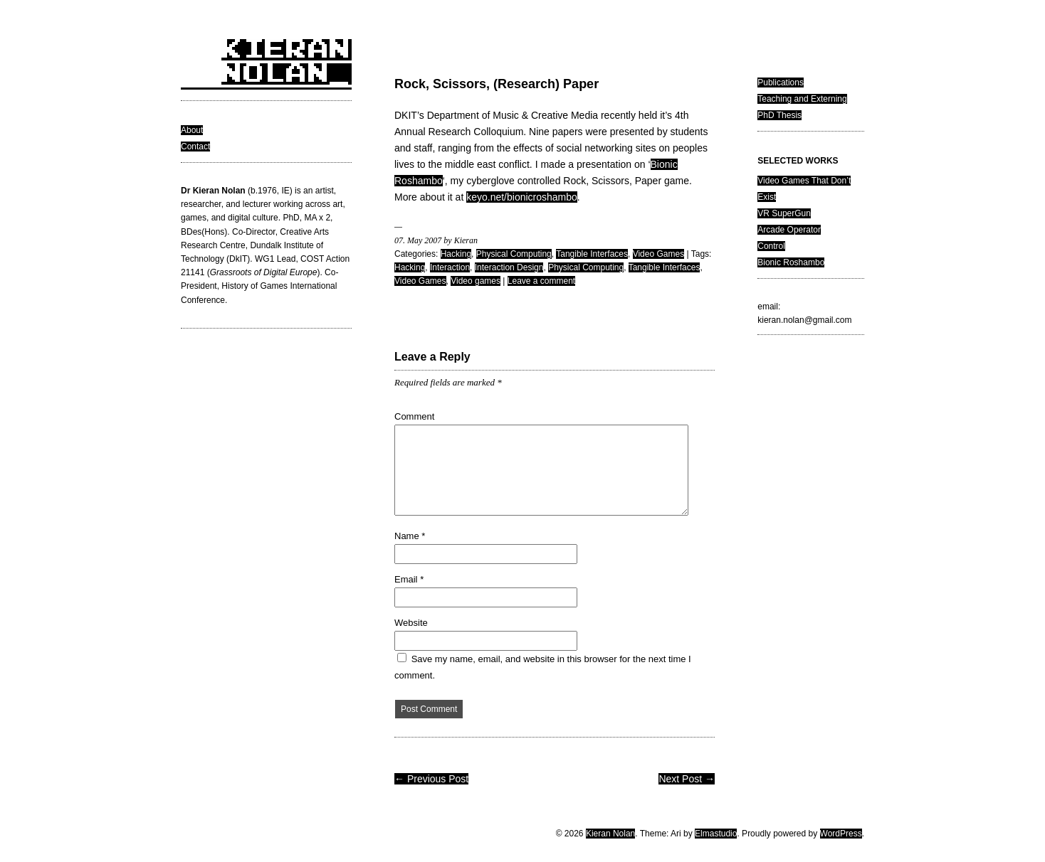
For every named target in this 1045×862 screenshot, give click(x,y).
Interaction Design (509, 267)
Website (411, 622)
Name (409, 536)
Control (771, 246)
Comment (414, 416)
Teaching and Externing (801, 99)
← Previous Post (431, 778)
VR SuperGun (784, 213)
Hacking (456, 254)
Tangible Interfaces (592, 254)
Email (409, 579)
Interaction (450, 267)
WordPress (841, 834)
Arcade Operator (789, 230)
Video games (475, 281)
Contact (195, 146)
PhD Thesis (779, 115)
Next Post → (686, 778)
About (192, 130)
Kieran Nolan (610, 834)
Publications (780, 82)
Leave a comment (541, 281)
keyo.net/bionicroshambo (521, 197)
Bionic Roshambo (790, 262)
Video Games (659, 254)
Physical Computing (514, 254)
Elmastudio (716, 834)
